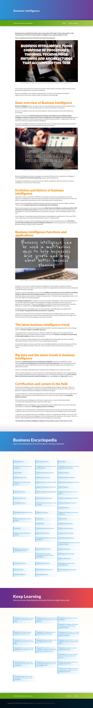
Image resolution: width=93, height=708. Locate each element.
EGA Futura (21, 703)
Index (64, 23)
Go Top (69, 696)
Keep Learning (73, 23)
